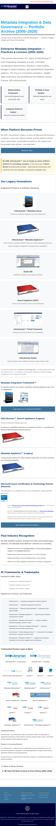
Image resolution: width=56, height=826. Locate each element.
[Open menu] (27, 6)
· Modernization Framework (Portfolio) (28, 795)
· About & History (7, 795)
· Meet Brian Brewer (44, 795)
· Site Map (6, 799)
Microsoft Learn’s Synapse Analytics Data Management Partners (27, 505)
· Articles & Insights (43, 797)
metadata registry (28, 548)
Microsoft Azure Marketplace (47, 511)
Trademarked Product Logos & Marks (17, 649)
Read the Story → (27, 150)
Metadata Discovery (24, 551)
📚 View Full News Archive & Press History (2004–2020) (28, 771)
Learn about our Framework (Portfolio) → (28, 409)
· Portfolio (5, 797)
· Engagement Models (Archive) (26, 798)
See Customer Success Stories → (28, 525)
